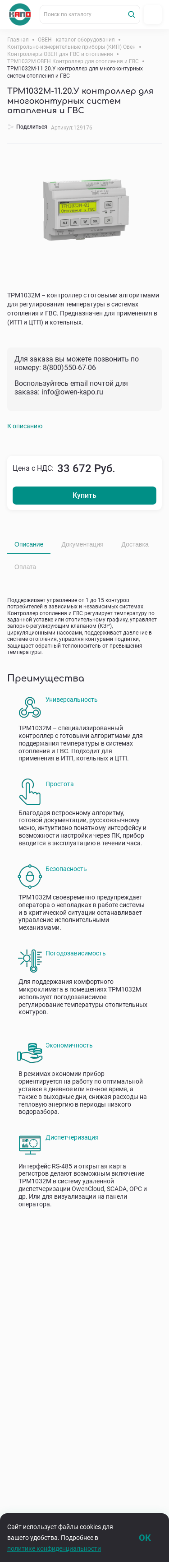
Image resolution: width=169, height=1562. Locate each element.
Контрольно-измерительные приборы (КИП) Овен (71, 47)
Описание (28, 544)
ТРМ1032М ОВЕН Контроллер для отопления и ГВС (73, 61)
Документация (82, 544)
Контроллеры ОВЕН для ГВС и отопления (60, 54)
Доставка (135, 544)
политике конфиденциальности (54, 1548)
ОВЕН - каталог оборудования (76, 40)
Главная (18, 40)
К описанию (24, 426)
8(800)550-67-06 (69, 367)
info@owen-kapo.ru (72, 392)
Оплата (25, 566)
